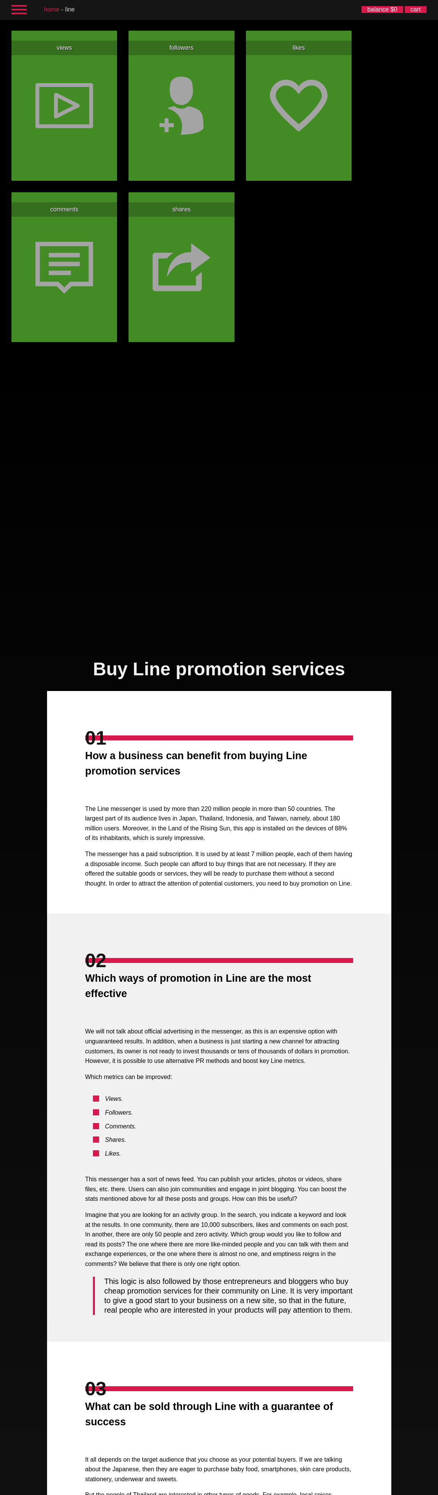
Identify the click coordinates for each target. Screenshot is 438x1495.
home (51, 9)
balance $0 (382, 9)
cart (415, 9)
